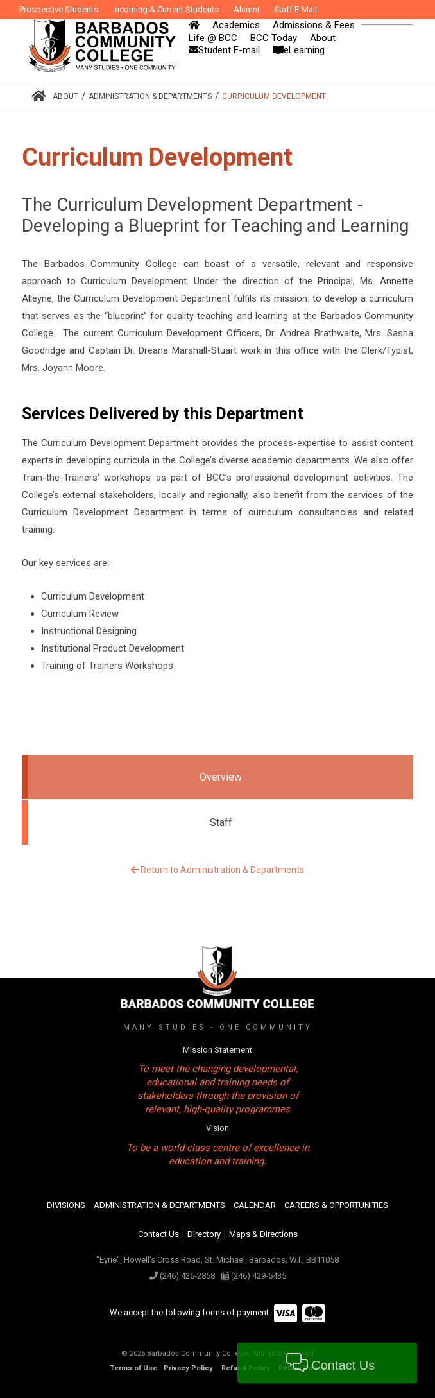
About (65, 96)
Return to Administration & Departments (217, 870)
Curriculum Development (274, 96)
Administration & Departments (150, 96)
